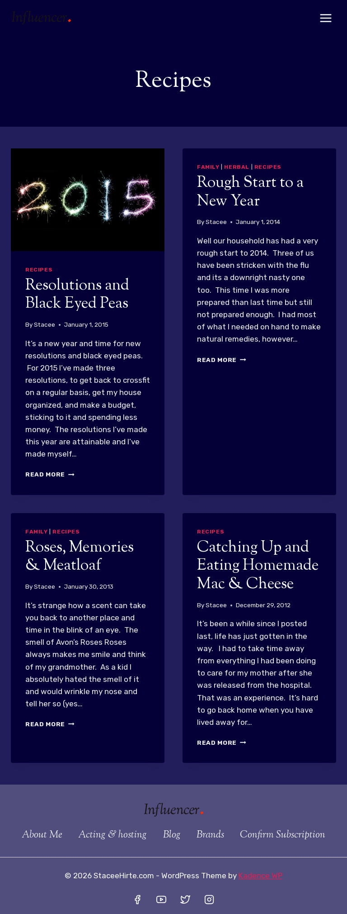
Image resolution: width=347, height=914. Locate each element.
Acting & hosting (112, 835)
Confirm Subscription (282, 835)
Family (208, 167)
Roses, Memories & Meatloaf (79, 557)
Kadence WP (260, 875)
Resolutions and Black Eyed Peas (77, 295)
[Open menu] (325, 18)
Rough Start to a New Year (250, 192)
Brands (210, 835)
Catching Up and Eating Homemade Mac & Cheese (258, 566)
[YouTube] (161, 899)
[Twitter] (185, 899)
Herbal (236, 167)
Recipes (38, 270)
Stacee (44, 324)
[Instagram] (209, 899)
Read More (50, 474)
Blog (172, 835)
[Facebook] (137, 899)
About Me (42, 835)
